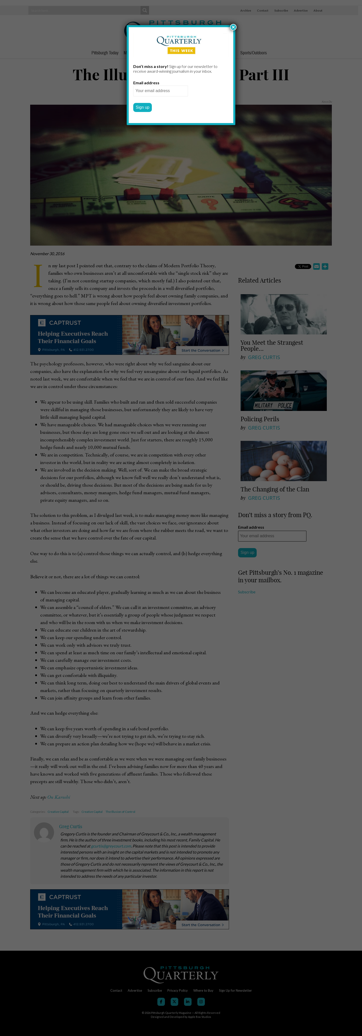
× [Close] (233, 27)
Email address (146, 82)
